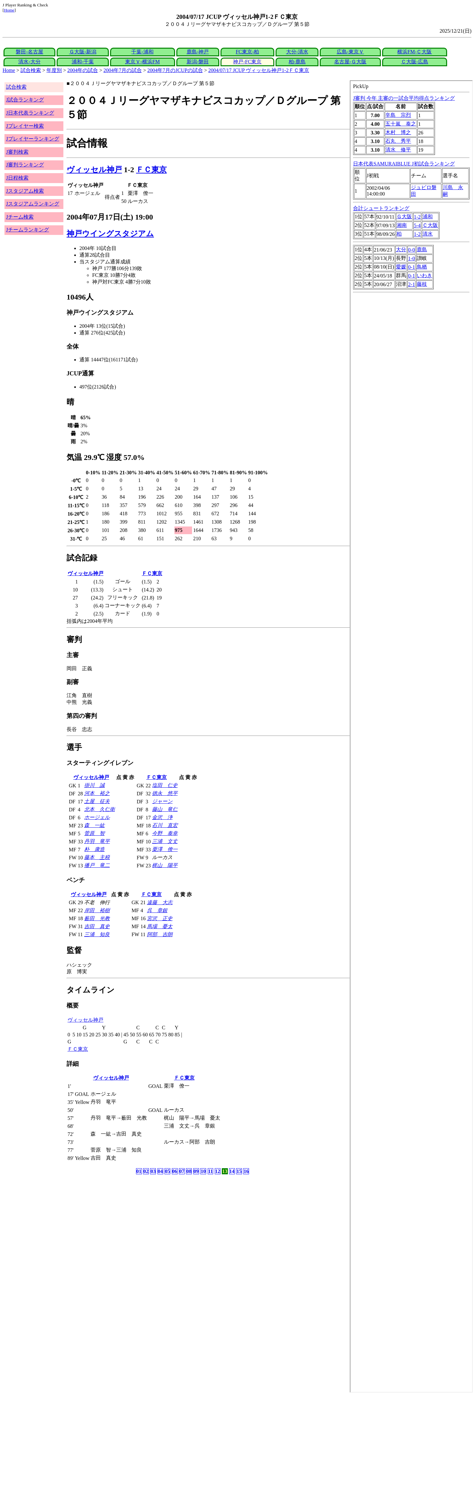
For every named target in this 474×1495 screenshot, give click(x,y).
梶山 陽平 (165, 865)
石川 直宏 (165, 825)
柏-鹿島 (297, 61)
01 (138, 1171)
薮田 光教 (97, 918)
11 (210, 1171)
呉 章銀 (157, 910)
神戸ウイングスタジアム (110, 233)
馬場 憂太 (160, 926)
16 (246, 1171)
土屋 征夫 (97, 801)
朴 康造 (94, 849)
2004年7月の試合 (122, 70)
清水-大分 (29, 61)
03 (153, 1171)
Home (9, 10)
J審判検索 (17, 152)
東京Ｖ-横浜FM (142, 61)
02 (146, 1171)
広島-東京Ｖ (350, 51)
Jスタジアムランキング (32, 203)
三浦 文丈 (165, 841)
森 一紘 (94, 825)
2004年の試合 (82, 70)
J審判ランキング (25, 164)
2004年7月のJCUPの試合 (175, 70)
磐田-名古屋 (29, 51)
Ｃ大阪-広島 (414, 61)
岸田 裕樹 (97, 910)
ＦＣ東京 (151, 169)
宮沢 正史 (160, 918)
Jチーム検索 (20, 217)
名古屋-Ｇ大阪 (350, 61)
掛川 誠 (94, 785)
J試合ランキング (25, 99)
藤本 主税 (97, 857)
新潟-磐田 (198, 61)
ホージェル (97, 817)
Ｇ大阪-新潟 (82, 51)
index (411, 736)
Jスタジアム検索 (25, 191)
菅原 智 (94, 833)
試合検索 (30, 70)
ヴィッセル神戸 (94, 169)
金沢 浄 (162, 817)
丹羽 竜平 (97, 841)
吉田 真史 (97, 926)
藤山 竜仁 (165, 809)
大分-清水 (297, 51)
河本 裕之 (97, 793)
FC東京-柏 (247, 51)
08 (188, 1171)
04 (160, 1171)
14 (232, 1171)
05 (167, 1171)
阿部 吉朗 (160, 934)
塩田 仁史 (165, 785)
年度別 (54, 70)
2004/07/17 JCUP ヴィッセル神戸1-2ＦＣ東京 (258, 70)
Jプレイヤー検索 (25, 126)
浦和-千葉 (83, 61)
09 (196, 1171)
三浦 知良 (97, 934)
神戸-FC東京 (247, 61)
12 (217, 1171)
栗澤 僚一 (165, 849)
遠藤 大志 (160, 902)
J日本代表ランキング (30, 113)
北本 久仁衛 (99, 809)
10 (203, 1171)
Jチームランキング (27, 229)
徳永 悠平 (165, 793)
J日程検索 (17, 178)
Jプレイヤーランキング (32, 138)
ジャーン (162, 801)
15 (239, 1171)
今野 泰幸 (165, 833)
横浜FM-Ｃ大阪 (414, 51)
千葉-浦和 (142, 51)
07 (181, 1171)
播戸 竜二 (97, 865)
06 (174, 1171)
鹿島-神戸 (198, 51)
